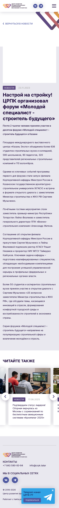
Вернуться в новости (19, 23)
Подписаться (32, 500)
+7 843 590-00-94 (13, 465)
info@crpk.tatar (38, 465)
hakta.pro (18, 499)
